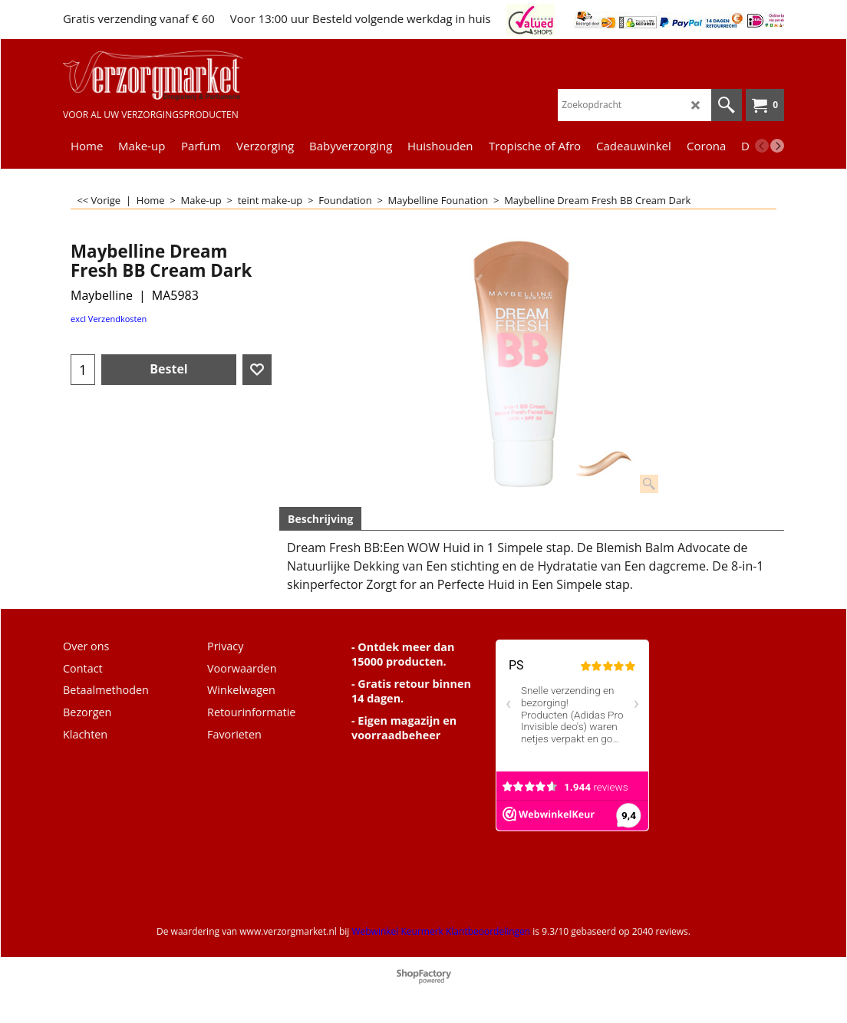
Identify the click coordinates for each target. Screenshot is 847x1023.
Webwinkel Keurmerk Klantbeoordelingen (440, 931)
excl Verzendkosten (109, 318)
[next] (777, 146)
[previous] (762, 146)
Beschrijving (320, 519)
